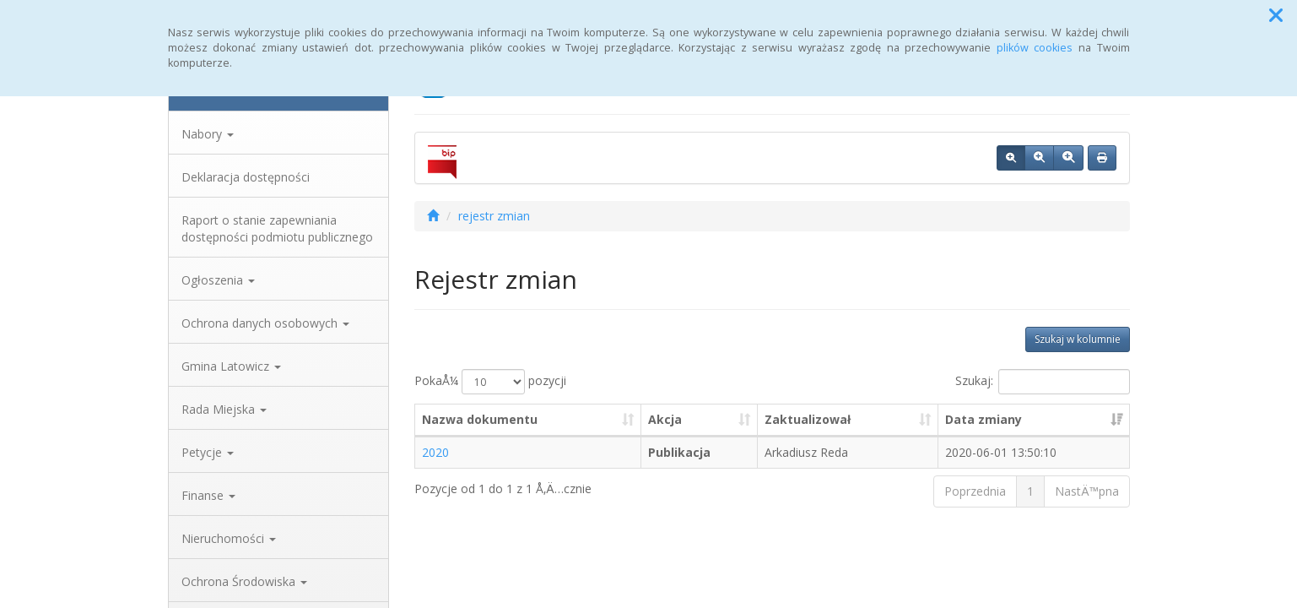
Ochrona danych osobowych (265, 323)
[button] (1275, 15)
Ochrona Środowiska (244, 581)
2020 (435, 452)
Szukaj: (1042, 381)
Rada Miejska (224, 409)
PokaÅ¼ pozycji (490, 381)
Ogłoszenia (218, 280)
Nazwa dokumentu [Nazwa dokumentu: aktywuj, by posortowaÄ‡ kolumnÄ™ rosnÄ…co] (480, 419)
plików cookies (1035, 48)
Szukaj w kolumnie (1078, 339)
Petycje (207, 452)
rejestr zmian (494, 216)
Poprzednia (975, 491)
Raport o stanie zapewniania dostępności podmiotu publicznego (277, 228)
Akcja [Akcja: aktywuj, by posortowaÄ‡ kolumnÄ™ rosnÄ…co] (665, 419)
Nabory (207, 134)
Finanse (208, 495)
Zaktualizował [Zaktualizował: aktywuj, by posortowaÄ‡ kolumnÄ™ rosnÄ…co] (808, 419)
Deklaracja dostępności (245, 177)
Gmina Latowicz (231, 366)
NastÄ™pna (1087, 491)
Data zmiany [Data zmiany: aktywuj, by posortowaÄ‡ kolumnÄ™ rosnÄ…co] (983, 419)
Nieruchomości (228, 538)
